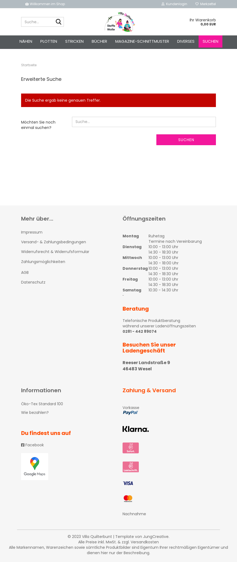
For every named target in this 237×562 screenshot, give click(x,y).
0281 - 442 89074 (140, 331)
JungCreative (156, 536)
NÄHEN (25, 41)
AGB (25, 272)
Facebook (32, 445)
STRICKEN (74, 41)
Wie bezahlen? (35, 412)
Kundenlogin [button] (174, 4)
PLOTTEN (48, 41)
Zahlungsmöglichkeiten (43, 261)
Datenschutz (33, 282)
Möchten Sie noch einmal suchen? (38, 124)
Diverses (186, 41)
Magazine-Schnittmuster (142, 41)
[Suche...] (59, 22)
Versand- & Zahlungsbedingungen (53, 242)
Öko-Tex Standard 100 (42, 404)
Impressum (31, 232)
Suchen (210, 41)
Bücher (99, 41)
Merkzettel (205, 4)
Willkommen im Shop (45, 4)
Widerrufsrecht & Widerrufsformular (55, 251)
